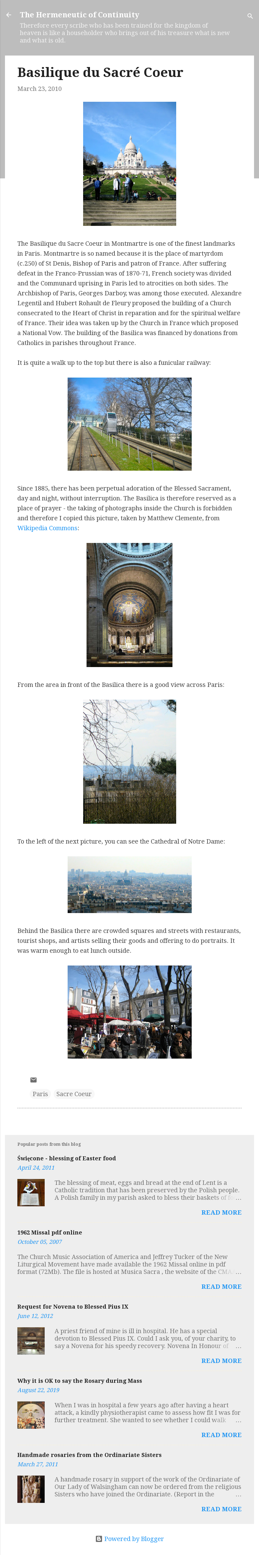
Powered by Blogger (129, 1539)
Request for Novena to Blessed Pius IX (72, 1306)
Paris (40, 1094)
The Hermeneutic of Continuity (79, 15)
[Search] (250, 16)
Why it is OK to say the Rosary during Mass (79, 1381)
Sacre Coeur (74, 1094)
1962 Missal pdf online (49, 1232)
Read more (221, 1212)
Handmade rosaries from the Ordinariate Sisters (89, 1455)
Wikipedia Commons (47, 528)
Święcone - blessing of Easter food (66, 1158)
